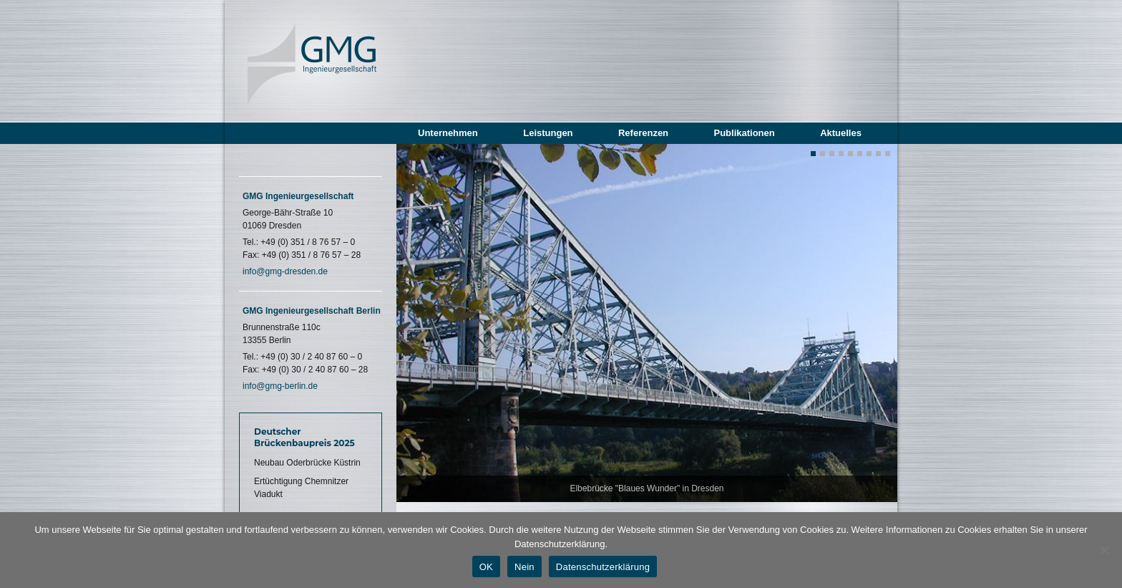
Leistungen (547, 132)
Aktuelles (841, 132)
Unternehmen (448, 132)
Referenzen (643, 132)
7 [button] (869, 153)
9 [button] (887, 153)
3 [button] (831, 153)
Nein (524, 567)
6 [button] (859, 153)
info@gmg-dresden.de (285, 271)
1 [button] (813, 153)
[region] (646, 323)
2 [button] (822, 153)
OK (486, 567)
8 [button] (878, 153)
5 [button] (850, 153)
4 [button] (841, 153)
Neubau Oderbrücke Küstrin (307, 463)
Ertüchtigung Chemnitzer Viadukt (301, 487)
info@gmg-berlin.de (280, 386)
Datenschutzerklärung (603, 567)
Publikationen (743, 132)
